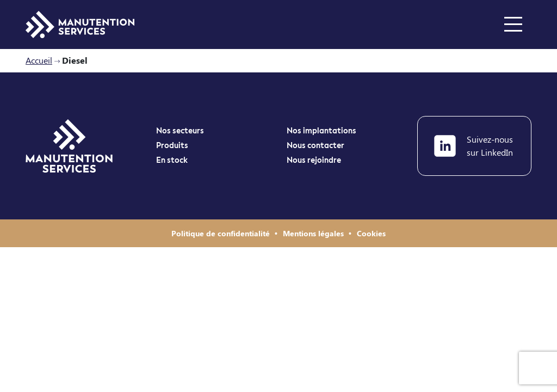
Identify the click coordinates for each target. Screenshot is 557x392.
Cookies (371, 233)
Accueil (39, 60)
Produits (172, 146)
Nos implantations (321, 131)
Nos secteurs (180, 131)
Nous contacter (315, 146)
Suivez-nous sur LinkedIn (473, 145)
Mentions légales (314, 233)
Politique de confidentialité (221, 233)
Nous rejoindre (314, 160)
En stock (172, 160)
